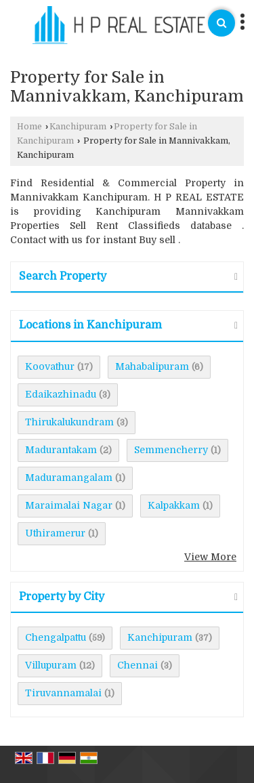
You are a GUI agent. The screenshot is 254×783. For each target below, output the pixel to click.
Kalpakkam (174, 505)
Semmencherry (171, 449)
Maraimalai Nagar (68, 505)
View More (210, 556)
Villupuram (51, 665)
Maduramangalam (68, 477)
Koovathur (50, 366)
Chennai (137, 665)
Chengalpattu (55, 637)
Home (29, 126)
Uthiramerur (55, 533)
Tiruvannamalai (63, 692)
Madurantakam (61, 449)
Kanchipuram (77, 126)
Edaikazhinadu (60, 394)
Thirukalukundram (69, 422)
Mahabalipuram (152, 366)
